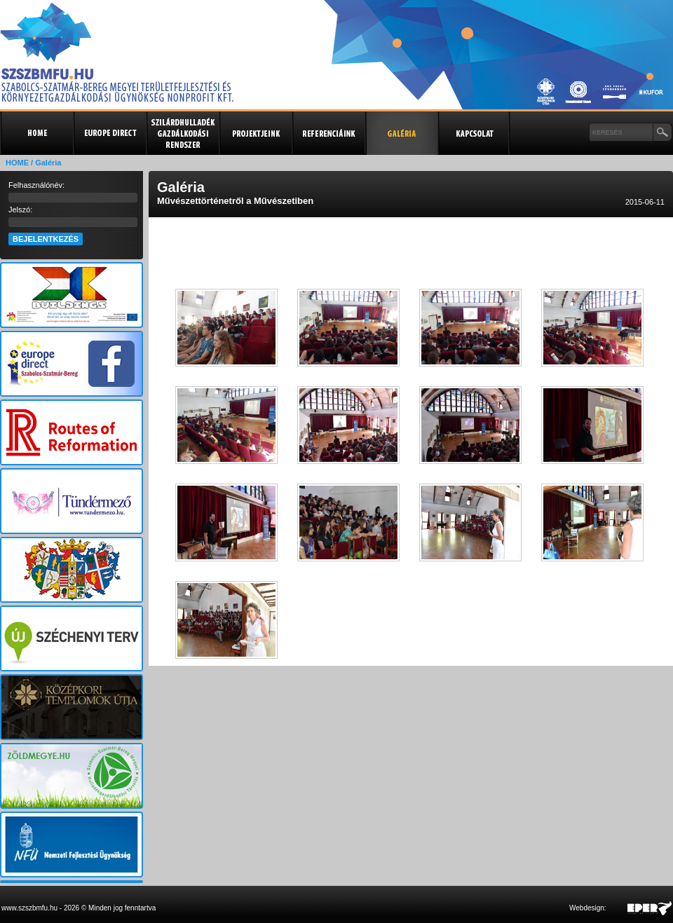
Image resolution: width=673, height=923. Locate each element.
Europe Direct (109, 133)
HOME (17, 162)
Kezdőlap (36, 133)
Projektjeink (255, 133)
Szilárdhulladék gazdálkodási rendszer (182, 133)
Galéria (401, 133)
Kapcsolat (473, 133)
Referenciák (328, 133)
